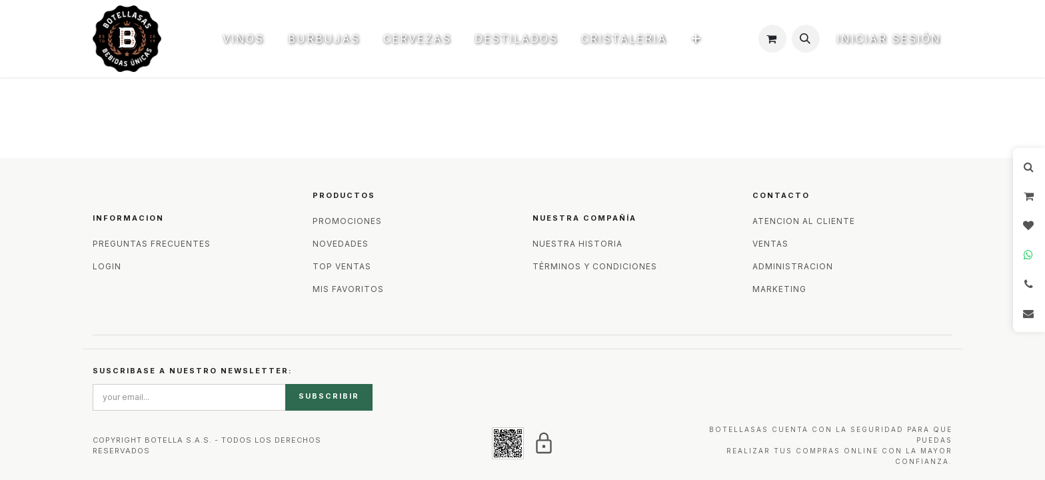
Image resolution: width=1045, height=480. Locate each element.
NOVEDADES (341, 244)
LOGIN (107, 266)
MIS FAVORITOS (348, 289)
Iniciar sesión (888, 38)
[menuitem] (249, 38)
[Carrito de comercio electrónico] (772, 39)
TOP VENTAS (342, 266)
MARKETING (779, 289)
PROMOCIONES (347, 221)
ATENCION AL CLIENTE (803, 221)
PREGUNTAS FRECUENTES (152, 244)
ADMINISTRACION (792, 266)
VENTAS (770, 244)
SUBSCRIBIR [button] (329, 396)
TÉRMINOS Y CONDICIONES (594, 266)
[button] (806, 39)
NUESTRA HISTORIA (577, 244)
